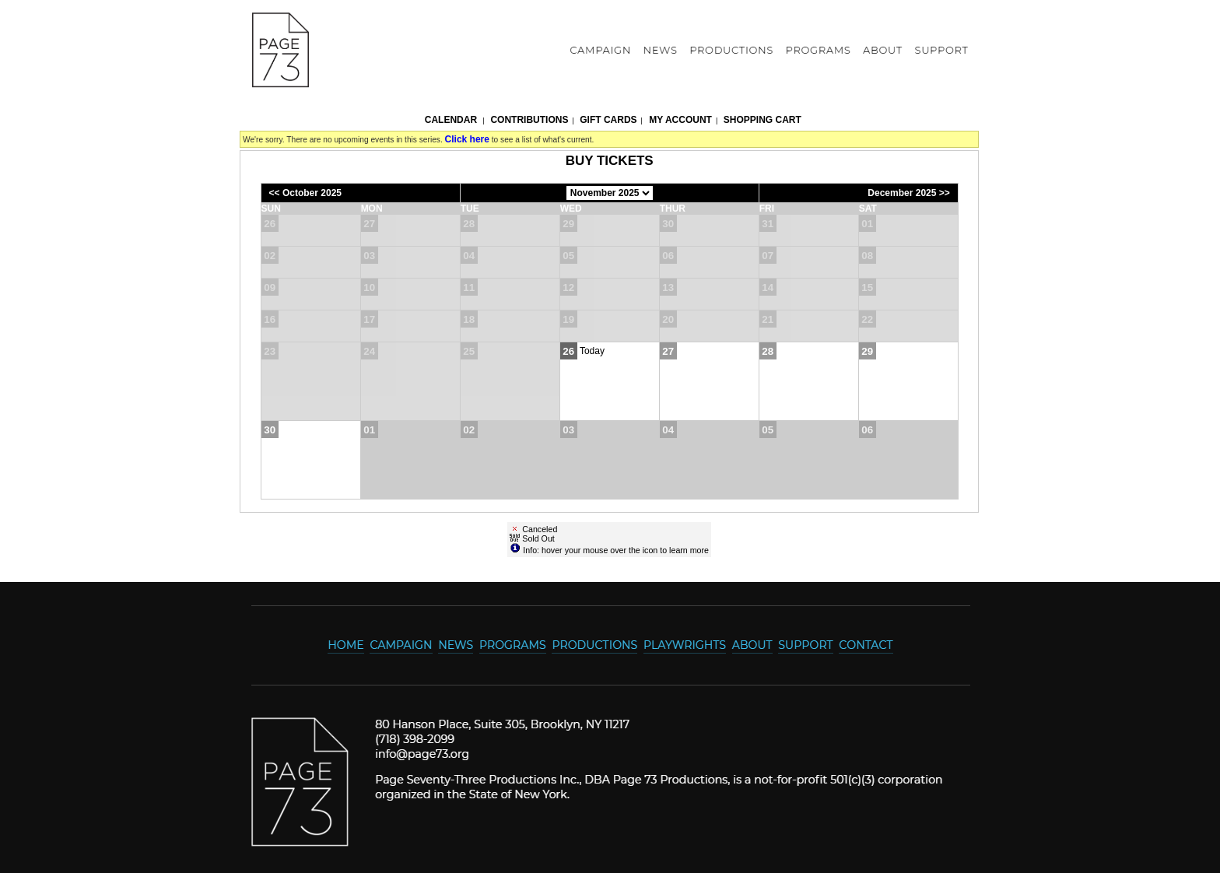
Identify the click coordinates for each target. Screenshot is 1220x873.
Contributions (529, 119)
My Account (679, 119)
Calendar (451, 119)
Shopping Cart (762, 119)
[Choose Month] (609, 193)
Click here (467, 139)
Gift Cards (608, 119)
